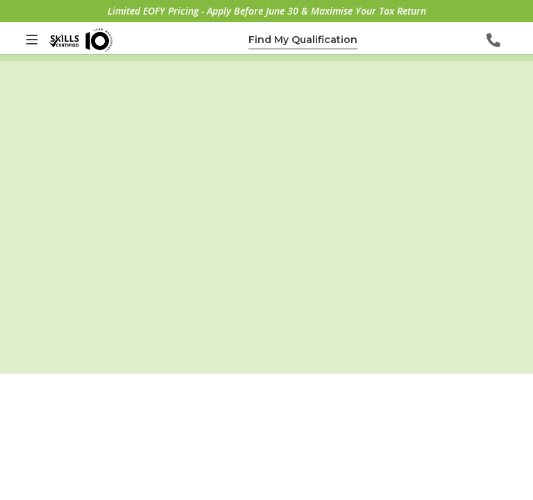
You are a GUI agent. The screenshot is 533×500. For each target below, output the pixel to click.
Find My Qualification (302, 39)
